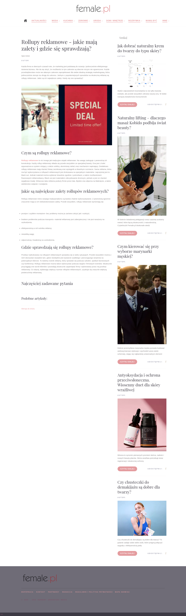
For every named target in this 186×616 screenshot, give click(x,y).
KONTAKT (40, 592)
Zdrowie (83, 21)
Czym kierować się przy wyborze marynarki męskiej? (138, 251)
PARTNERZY (53, 592)
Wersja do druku (28, 309)
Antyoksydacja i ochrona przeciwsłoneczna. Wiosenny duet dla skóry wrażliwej (139, 382)
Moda (55, 21)
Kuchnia (68, 21)
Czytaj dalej (127, 104)
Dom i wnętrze (114, 21)
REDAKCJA (67, 592)
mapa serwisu (122, 592)
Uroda (97, 21)
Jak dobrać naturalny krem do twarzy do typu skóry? (141, 48)
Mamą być (151, 21)
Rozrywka (134, 21)
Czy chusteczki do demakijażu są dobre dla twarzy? (139, 486)
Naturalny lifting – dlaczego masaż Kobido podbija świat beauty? (142, 122)
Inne (164, 21)
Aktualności (38, 21)
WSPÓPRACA (27, 592)
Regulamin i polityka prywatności (94, 592)
